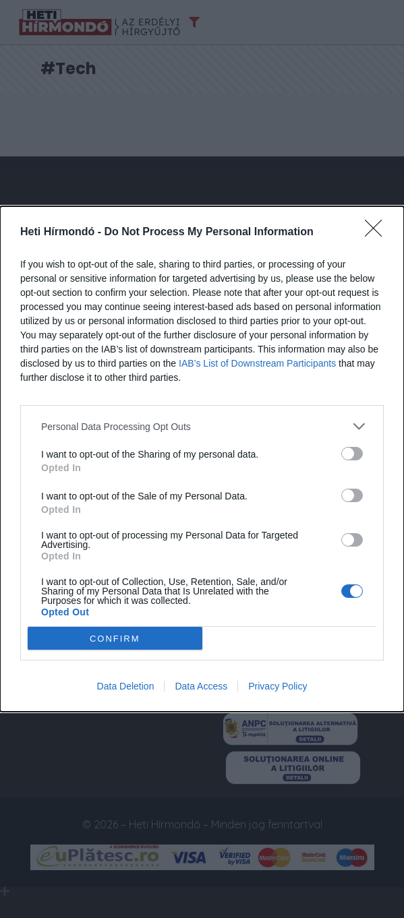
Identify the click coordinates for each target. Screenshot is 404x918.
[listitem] (202, 426)
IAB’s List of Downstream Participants (257, 363)
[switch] (352, 453)
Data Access (201, 686)
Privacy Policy (277, 686)
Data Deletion (125, 686)
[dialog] (202, 459)
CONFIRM (115, 639)
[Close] (378, 232)
